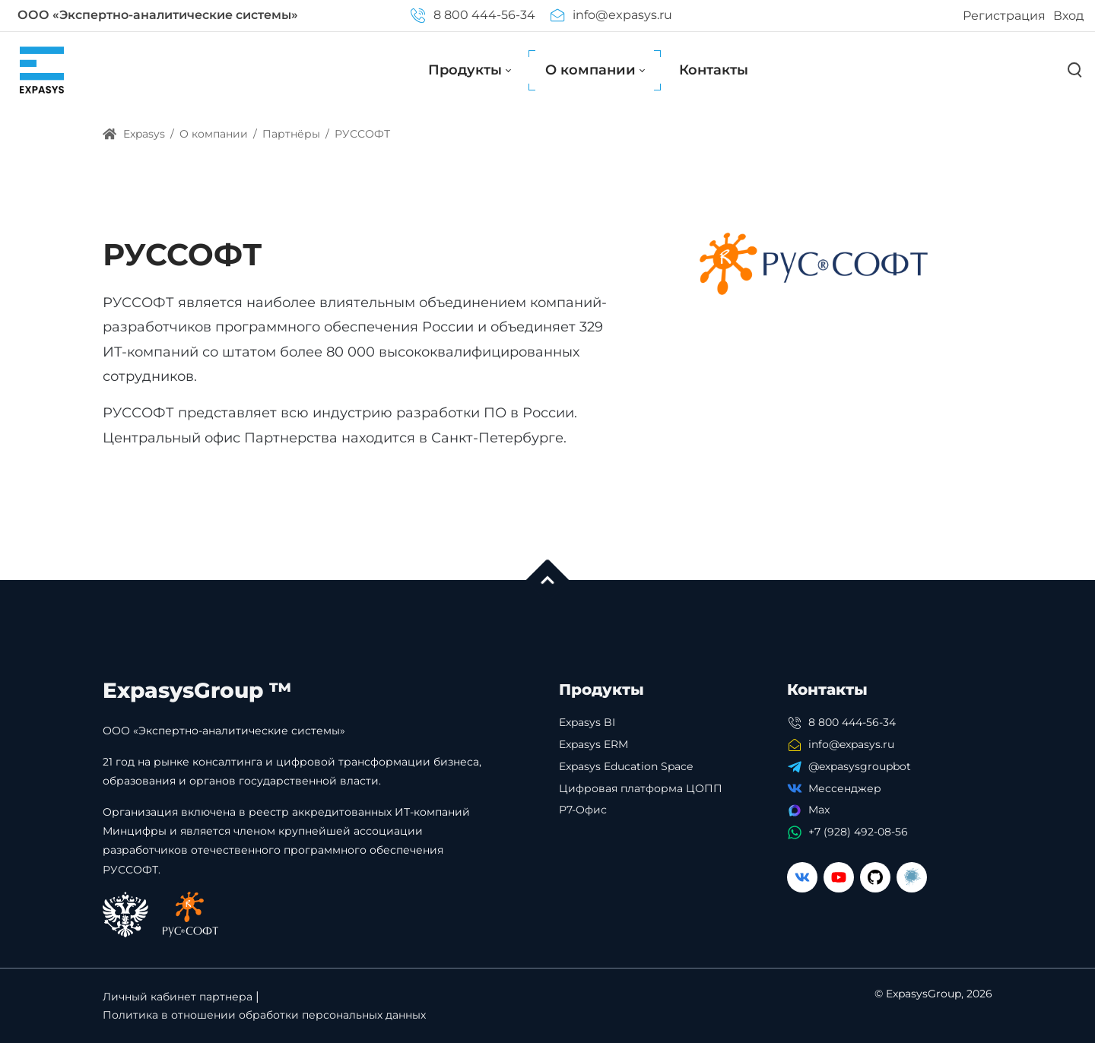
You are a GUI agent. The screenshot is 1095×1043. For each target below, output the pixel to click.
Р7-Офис (583, 809)
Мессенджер (844, 788)
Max (819, 809)
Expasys (134, 134)
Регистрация (1004, 15)
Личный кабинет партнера (177, 996)
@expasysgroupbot (859, 766)
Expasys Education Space (626, 766)
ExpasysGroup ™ (197, 690)
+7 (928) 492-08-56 (858, 832)
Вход (1068, 15)
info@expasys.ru (611, 15)
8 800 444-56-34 (473, 15)
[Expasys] (41, 69)
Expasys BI (587, 722)
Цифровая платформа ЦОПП (640, 788)
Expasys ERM (593, 744)
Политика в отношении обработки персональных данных (264, 1015)
